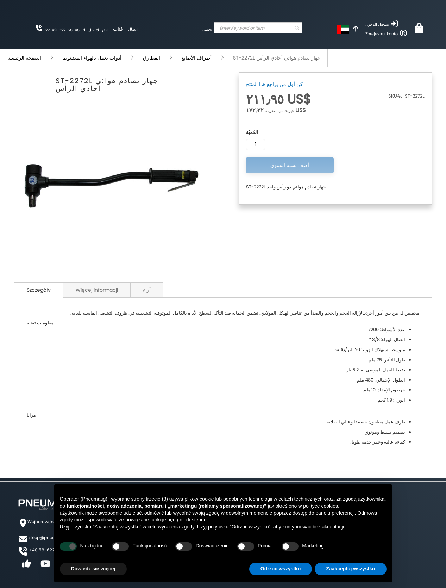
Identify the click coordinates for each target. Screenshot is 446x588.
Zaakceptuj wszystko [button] (350, 568)
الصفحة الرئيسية (25, 57)
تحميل (207, 29)
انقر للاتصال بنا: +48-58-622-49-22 (76, 30)
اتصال (133, 29)
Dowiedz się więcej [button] (93, 568)
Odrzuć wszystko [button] (280, 568)
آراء (147, 289)
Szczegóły (39, 289)
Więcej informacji (97, 289)
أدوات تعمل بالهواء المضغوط (93, 57)
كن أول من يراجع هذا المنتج (274, 84)
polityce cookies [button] (320, 506)
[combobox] (258, 27)
